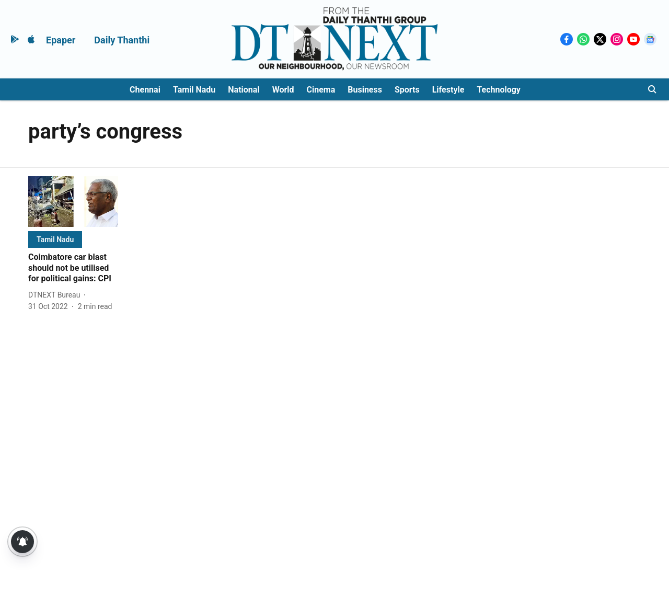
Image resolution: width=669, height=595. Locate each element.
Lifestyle (448, 90)
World (283, 90)
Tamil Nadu (194, 90)
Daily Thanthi (121, 40)
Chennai (145, 90)
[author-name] (56, 295)
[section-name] (55, 239)
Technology (499, 90)
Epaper (60, 40)
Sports (407, 90)
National (243, 90)
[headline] (73, 268)
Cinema (321, 90)
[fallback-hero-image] (73, 201)
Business (365, 90)
